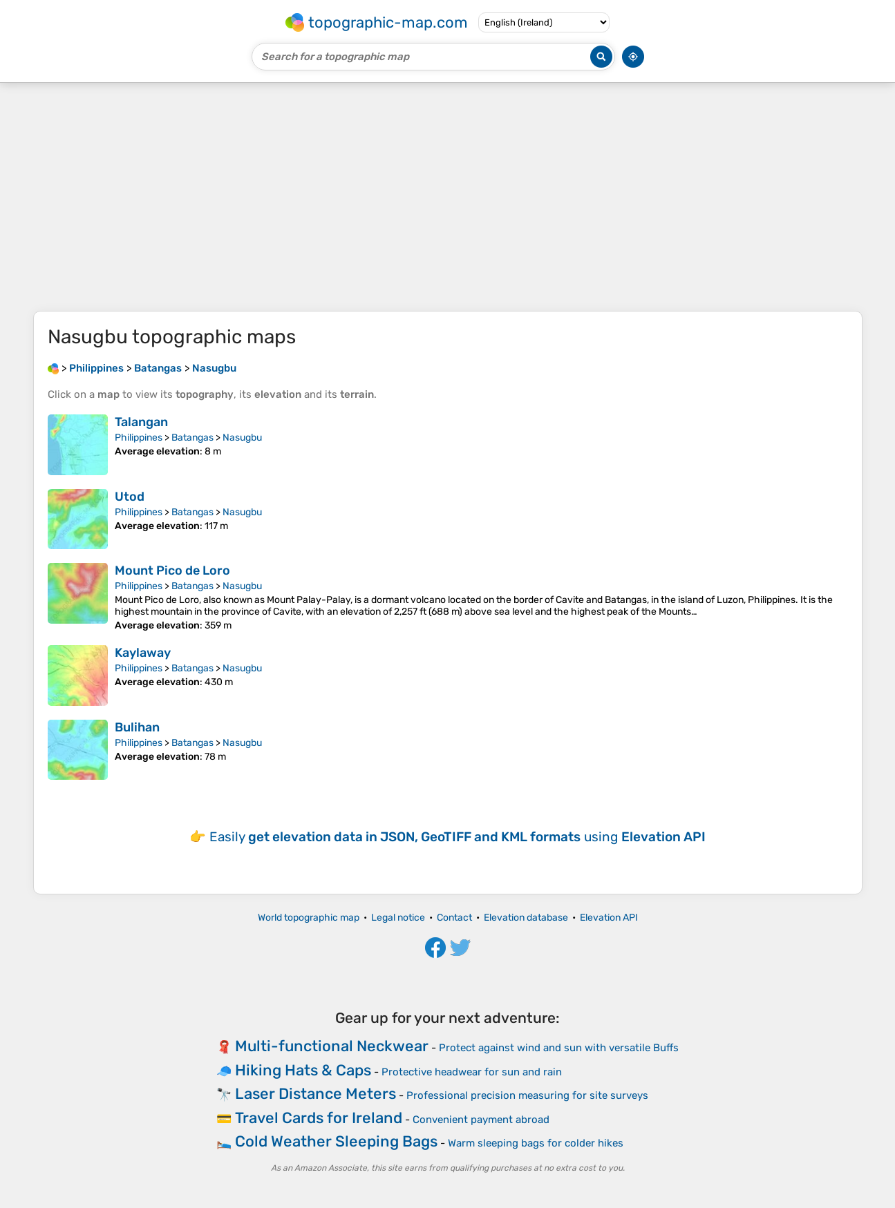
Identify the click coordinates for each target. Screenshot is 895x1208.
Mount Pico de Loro (172, 570)
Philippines (138, 437)
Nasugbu (242, 437)
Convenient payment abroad (481, 1119)
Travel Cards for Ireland (318, 1118)
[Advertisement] (448, 197)
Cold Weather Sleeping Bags (336, 1141)
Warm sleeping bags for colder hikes (535, 1143)
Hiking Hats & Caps (303, 1070)
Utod (129, 496)
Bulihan (137, 727)
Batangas (192, 437)
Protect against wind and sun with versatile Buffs (559, 1048)
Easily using (457, 837)
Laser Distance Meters (315, 1093)
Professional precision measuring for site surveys (527, 1095)
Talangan (141, 422)
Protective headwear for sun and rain (471, 1072)
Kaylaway (143, 652)
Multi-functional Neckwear (331, 1046)
